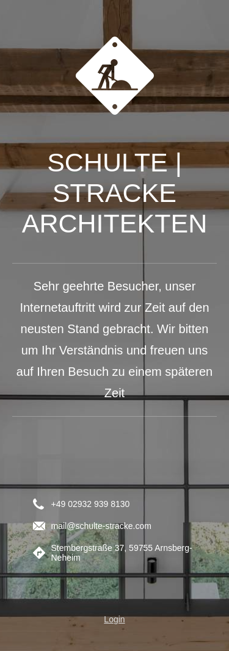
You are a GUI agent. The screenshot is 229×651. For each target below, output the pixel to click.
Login (114, 619)
